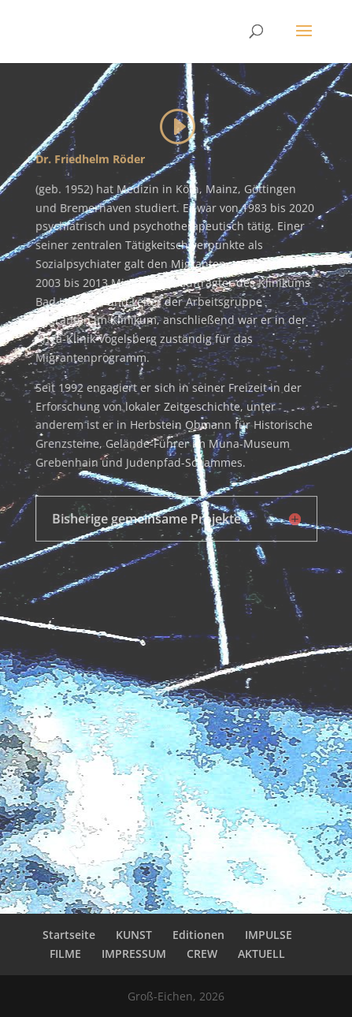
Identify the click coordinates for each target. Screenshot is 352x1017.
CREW (202, 953)
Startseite (69, 934)
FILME (65, 953)
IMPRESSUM (134, 953)
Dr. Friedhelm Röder (89, 158)
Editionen (198, 934)
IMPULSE (268, 934)
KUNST (134, 934)
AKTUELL (261, 953)
